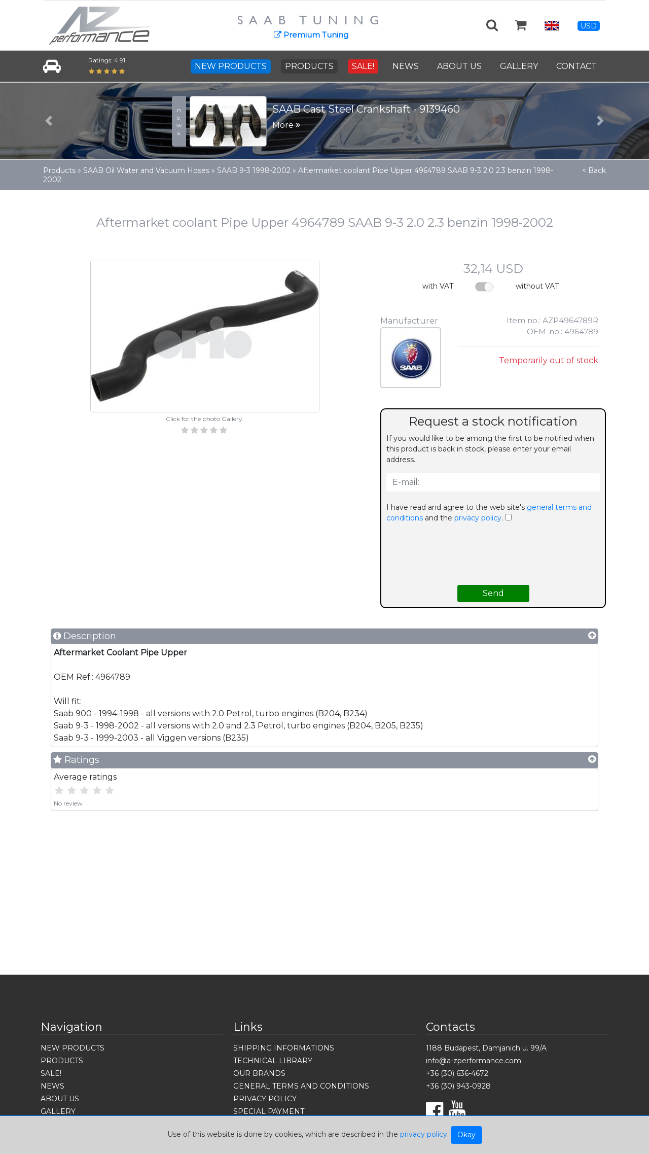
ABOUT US (459, 66)
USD (589, 25)
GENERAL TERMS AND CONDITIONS (301, 1086)
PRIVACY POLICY (265, 1098)
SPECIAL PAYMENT (268, 1111)
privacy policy (423, 1134)
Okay (466, 1134)
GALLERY (519, 66)
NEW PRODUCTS (231, 66)
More (286, 125)
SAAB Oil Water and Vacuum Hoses (146, 170)
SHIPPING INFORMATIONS (283, 1048)
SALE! (363, 66)
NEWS (405, 66)
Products (59, 170)
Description (84, 636)
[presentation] (493, 554)
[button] (48, 121)
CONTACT (576, 66)
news (179, 121)
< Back (594, 170)
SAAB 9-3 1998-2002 (254, 170)
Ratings (76, 759)
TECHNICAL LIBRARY (272, 1060)
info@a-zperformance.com (473, 1060)
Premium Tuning (311, 35)
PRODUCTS (309, 66)
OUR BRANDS (259, 1073)
